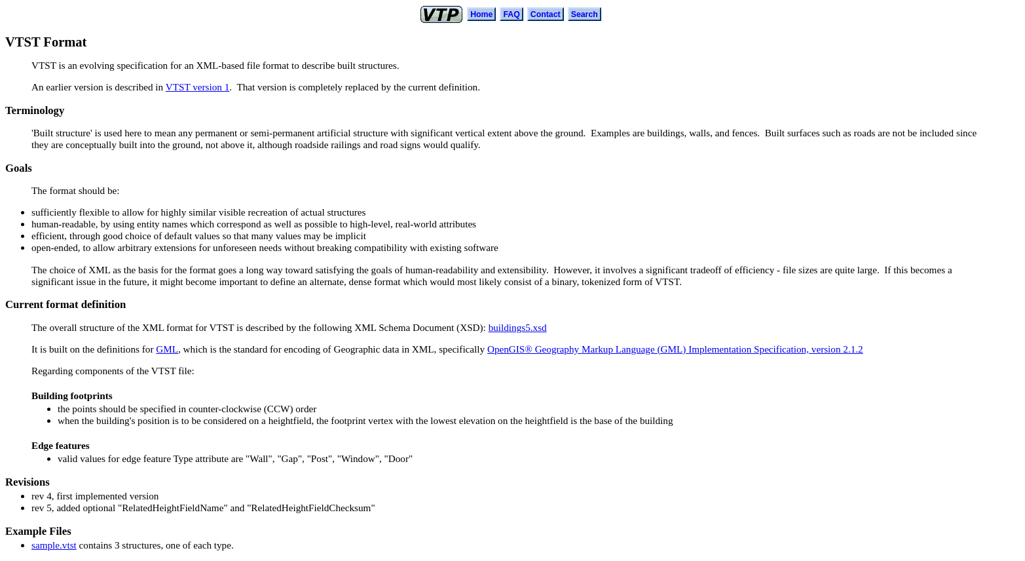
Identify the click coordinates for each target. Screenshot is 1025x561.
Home (481, 14)
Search (584, 14)
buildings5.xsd (518, 327)
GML (167, 349)
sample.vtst (54, 545)
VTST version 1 (198, 86)
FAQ (511, 14)
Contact (546, 14)
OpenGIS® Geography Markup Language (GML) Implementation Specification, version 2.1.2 (675, 349)
